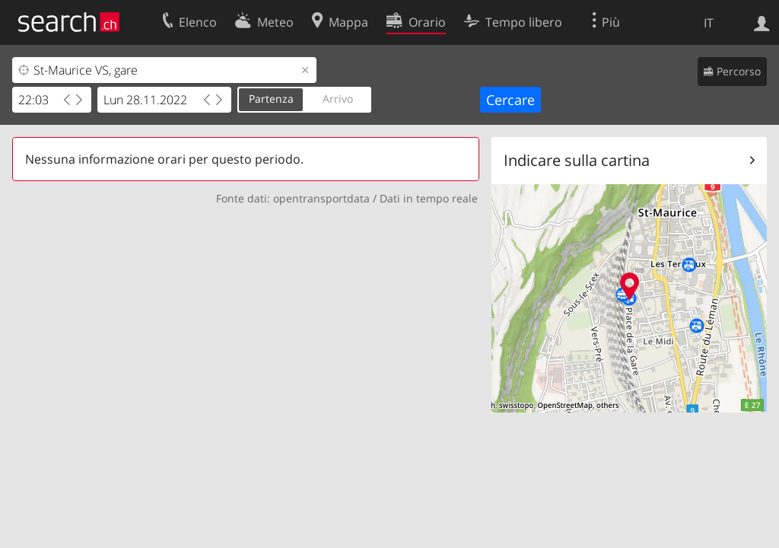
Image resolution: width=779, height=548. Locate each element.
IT (709, 22)
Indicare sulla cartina (577, 160)
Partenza (271, 98)
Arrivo (338, 98)
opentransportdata (321, 198)
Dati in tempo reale (429, 198)
